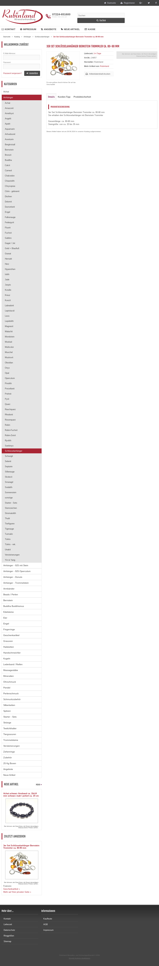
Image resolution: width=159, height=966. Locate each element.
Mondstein (9, 336)
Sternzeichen (11, 508)
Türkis (8, 539)
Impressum (28, 29)
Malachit (9, 331)
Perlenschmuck (11, 693)
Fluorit (8, 227)
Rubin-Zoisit (10, 435)
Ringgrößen (8, 936)
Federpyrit (9, 222)
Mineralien (8, 676)
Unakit (8, 549)
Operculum (10, 378)
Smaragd (9, 482)
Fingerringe (9, 629)
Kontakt (8, 29)
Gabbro (8, 238)
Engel (7, 212)
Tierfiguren (9, 523)
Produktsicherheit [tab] (82, 97)
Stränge (7, 722)
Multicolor (9, 347)
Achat (6, 91)
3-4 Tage (97, 53)
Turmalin (9, 534)
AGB (44, 924)
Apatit (7, 124)
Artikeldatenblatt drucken (99, 74)
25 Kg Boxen (9, 763)
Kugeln (6, 658)
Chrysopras (10, 186)
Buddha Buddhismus (13, 606)
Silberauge (9, 471)
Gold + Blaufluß (12, 248)
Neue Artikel (70, 29)
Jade (7, 279)
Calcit (7, 165)
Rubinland (104, 66)
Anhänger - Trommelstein (16, 583)
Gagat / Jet (10, 243)
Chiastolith (9, 181)
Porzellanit (9, 388)
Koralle (8, 290)
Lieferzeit (7, 924)
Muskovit (9, 357)
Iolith (7, 274)
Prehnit (8, 394)
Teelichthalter (10, 728)
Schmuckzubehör (12, 699)
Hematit (8, 259)
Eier (5, 618)
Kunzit (8, 300)
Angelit (8, 118)
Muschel (9, 352)
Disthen (8, 196)
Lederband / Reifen (13, 664)
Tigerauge (9, 529)
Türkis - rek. (10, 544)
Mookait (8, 342)
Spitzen (7, 711)
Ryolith (8, 440)
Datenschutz (8, 930)
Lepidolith (9, 321)
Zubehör (7, 757)
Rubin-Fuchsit (11, 430)
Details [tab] (51, 97)
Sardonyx (9, 446)
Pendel (6, 687)
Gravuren (8, 641)
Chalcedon (9, 176)
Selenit (8, 461)
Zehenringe (9, 751)
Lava (7, 316)
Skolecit (8, 477)
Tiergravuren (9, 734)
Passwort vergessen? (12, 73)
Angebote (48, 29)
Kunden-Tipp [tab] (64, 97)
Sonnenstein (10, 492)
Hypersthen (10, 269)
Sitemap (6, 941)
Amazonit (9, 108)
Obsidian (9, 362)
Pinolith (8, 383)
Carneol (8, 170)
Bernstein (9, 150)
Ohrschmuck (9, 682)
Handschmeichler (12, 652)
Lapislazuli (9, 311)
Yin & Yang (10, 560)
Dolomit (8, 201)
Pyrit (7, 399)
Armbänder (8, 588)
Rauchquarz (10, 409)
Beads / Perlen (10, 594)
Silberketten (9, 705)
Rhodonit (9, 414)
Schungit (9, 456)
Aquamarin (10, 129)
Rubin (7, 425)
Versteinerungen (12, 555)
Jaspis (8, 285)
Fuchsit (8, 233)
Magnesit (9, 326)
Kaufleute (46, 919)
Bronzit (8, 155)
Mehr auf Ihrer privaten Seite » (17, 892)
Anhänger (8, 97)
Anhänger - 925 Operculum (17, 571)
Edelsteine (8, 612)
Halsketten (8, 647)
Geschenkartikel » (11, 889)
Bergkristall (10, 144)
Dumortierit (10, 207)
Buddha (8, 160)
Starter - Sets (11, 503)
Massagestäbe (10, 670)
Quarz (7, 404)
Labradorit (9, 305)
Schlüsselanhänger (13, 451)
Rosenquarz (10, 420)
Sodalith (8, 487)
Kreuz (7, 295)
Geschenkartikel (11, 635)
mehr (39, 784)
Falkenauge (10, 217)
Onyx (7, 368)
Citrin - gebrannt (12, 191)
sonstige (9, 497)
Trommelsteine (10, 740)
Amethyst (9, 113)
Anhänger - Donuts (12, 577)
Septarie (8, 466)
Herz (7, 264)
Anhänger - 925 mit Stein (15, 565)
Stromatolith (10, 513)
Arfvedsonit (10, 134)
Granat (8, 253)
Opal (7, 373)
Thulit (7, 518)
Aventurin (9, 139)
